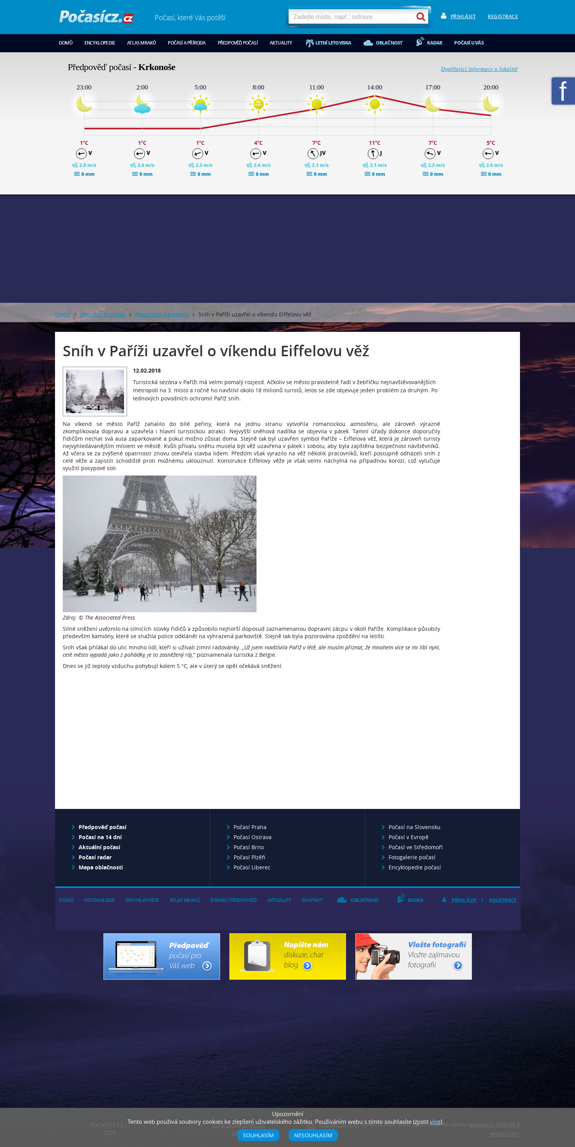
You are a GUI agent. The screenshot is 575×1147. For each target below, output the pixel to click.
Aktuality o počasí (103, 314)
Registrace (503, 16)
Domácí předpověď (233, 900)
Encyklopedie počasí (415, 867)
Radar (434, 42)
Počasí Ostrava (253, 837)
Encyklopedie (99, 42)
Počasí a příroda (186, 42)
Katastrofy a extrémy (162, 314)
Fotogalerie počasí (412, 857)
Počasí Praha (250, 827)
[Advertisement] (287, 248)
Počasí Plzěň (249, 857)
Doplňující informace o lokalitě (479, 69)
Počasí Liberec (252, 867)
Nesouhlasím (313, 1135)
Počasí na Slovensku (415, 827)
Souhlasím (258, 1135)
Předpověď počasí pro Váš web (161, 956)
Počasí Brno (249, 847)
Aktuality (281, 42)
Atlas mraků (141, 42)
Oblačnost (389, 42)
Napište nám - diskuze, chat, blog (287, 956)
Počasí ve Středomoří (416, 847)
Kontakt (312, 900)
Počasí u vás (468, 42)
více (435, 1121)
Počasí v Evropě (409, 837)
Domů (65, 42)
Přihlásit (463, 16)
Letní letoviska (333, 42)
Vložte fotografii (413, 956)
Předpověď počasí (238, 42)
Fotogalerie (99, 900)
